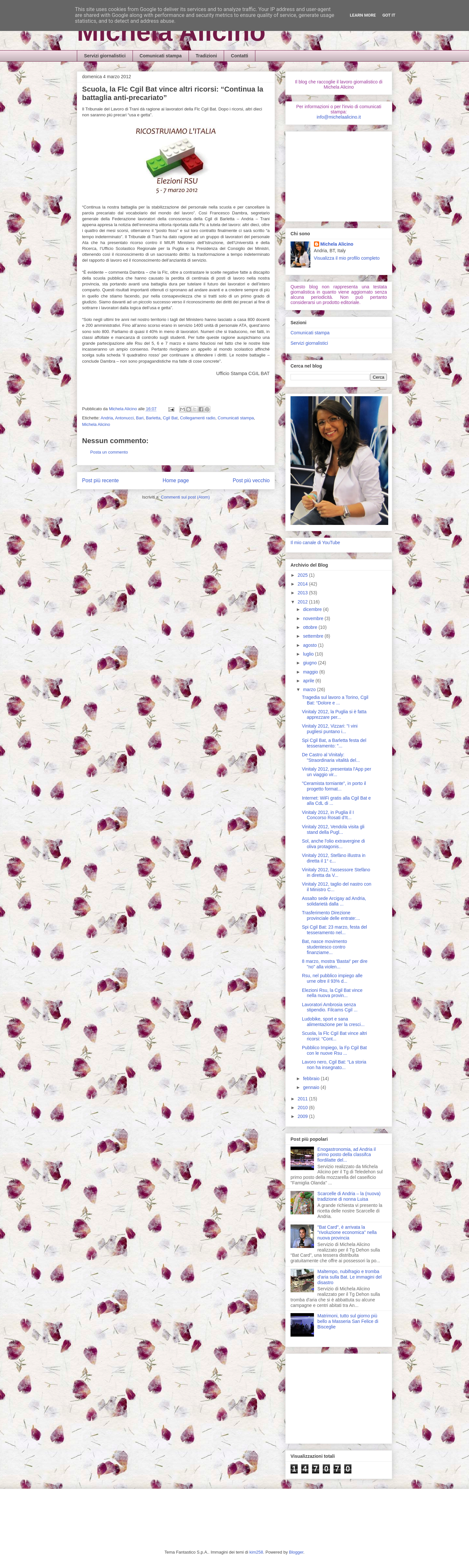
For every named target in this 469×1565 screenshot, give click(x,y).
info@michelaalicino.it (339, 117)
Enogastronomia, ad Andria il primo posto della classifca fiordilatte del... (347, 1155)
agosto (310, 645)
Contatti (239, 55)
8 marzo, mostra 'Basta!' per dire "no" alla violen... (334, 964)
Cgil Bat (170, 417)
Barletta (153, 417)
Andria (107, 417)
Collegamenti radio (197, 417)
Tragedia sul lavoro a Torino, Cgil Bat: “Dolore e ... (335, 700)
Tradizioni (206, 55)
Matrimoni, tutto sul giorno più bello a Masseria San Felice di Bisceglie (348, 1321)
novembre (313, 618)
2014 (303, 584)
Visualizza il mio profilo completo (347, 258)
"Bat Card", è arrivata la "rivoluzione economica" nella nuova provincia (347, 1232)
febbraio (311, 1078)
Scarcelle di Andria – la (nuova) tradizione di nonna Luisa (349, 1196)
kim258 (256, 1552)
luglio (309, 654)
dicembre (313, 609)
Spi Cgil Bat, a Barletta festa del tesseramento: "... (334, 743)
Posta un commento (109, 452)
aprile (309, 680)
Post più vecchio (251, 480)
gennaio (311, 1087)
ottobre (310, 627)
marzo (310, 689)
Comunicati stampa (161, 55)
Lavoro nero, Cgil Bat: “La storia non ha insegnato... (334, 1064)
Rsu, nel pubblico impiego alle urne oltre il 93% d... (332, 978)
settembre (313, 636)
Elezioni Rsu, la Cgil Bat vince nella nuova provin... (332, 993)
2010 (303, 1107)
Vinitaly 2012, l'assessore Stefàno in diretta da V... (336, 872)
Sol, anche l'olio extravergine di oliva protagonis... (333, 843)
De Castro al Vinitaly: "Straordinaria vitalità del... (331, 757)
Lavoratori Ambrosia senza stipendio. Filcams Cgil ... (330, 1007)
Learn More (363, 15)
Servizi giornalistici (105, 55)
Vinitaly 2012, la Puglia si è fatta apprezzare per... (334, 714)
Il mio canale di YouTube (315, 542)
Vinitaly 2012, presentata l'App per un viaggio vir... (336, 771)
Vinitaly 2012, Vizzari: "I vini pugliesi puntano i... (330, 728)
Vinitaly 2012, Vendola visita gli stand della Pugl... (333, 829)
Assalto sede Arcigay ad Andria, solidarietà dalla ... (334, 901)
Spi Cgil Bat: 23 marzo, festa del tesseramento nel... (334, 929)
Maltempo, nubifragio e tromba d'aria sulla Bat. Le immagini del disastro (350, 1277)
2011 (303, 1098)
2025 (303, 575)
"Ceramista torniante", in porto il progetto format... (334, 786)
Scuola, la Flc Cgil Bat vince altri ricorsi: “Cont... (334, 1036)
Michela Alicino (171, 31)
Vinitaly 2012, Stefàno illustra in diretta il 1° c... (333, 858)
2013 (303, 592)
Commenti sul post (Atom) (185, 497)
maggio (311, 671)
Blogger (296, 1552)
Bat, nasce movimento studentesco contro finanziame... (324, 947)
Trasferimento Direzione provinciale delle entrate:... (331, 915)
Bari (140, 417)
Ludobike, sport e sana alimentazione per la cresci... (333, 1021)
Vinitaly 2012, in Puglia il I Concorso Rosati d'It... (328, 815)
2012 (303, 601)
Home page (176, 480)
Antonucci (124, 417)
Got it (388, 15)
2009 (303, 1116)
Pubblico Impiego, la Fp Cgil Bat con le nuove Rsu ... (334, 1050)
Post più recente (100, 480)
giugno (310, 662)
